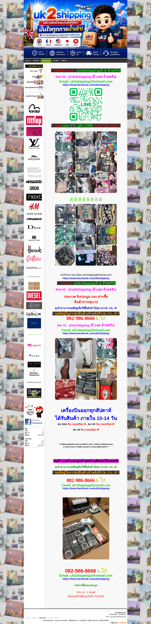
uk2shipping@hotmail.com (118, 616)
